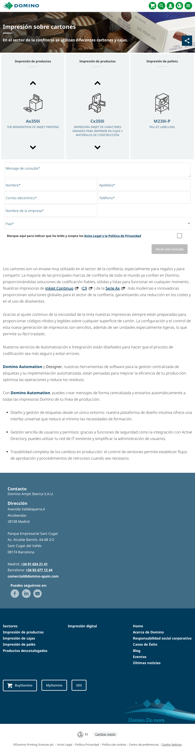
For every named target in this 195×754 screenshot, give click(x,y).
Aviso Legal (64, 745)
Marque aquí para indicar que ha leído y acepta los (74, 236)
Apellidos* (107, 185)
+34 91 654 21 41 (34, 564)
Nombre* (13, 185)
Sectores (10, 626)
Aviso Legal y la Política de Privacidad (112, 236)
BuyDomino (20, 686)
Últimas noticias (147, 663)
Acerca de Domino (148, 632)
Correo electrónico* (21, 198)
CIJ (84, 288)
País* (10, 224)
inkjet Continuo (59, 288)
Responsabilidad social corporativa (162, 638)
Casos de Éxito (145, 644)
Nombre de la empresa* (25, 210)
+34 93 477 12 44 (39, 570)
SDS (82, 685)
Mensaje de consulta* (23, 168)
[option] (33, 115)
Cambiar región (105, 734)
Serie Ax (112, 288)
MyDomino (56, 685)
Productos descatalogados (25, 650)
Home (138, 626)
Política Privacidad (87, 745)
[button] (33, 83)
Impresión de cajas (19, 638)
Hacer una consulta (168, 249)
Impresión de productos (23, 632)
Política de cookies (114, 745)
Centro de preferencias (144, 745)
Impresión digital (82, 626)
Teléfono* (107, 198)
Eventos (139, 657)
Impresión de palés (19, 644)
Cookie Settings (171, 745)
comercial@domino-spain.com (33, 576)
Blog (136, 650)
